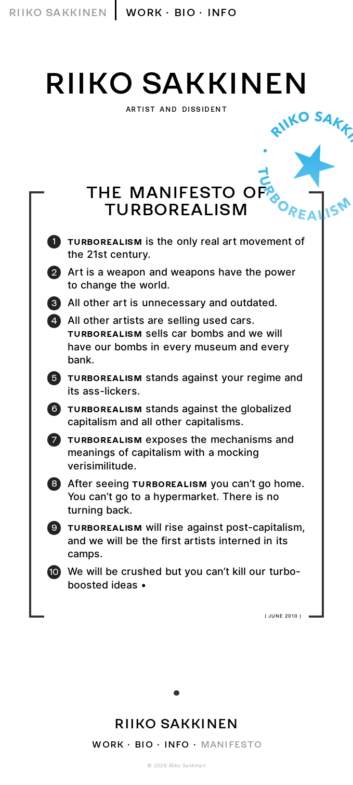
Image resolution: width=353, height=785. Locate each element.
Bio (184, 12)
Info (222, 12)
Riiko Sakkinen (58, 12)
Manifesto (232, 744)
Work (144, 12)
